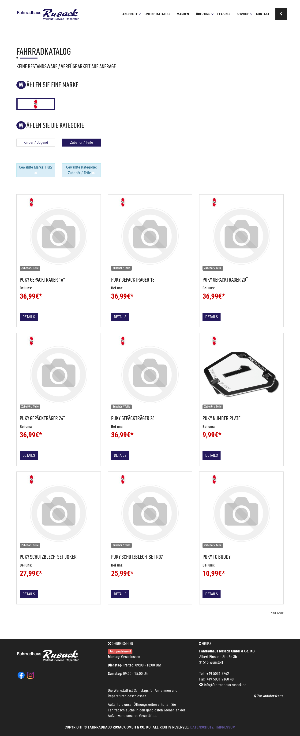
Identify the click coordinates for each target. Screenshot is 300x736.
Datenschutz (202, 727)
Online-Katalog (157, 14)
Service (244, 14)
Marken (183, 14)
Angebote (131, 14)
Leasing (223, 14)
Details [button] (28, 317)
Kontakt (263, 14)
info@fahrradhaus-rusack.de (225, 685)
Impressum (225, 727)
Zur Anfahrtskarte (269, 696)
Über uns (205, 14)
